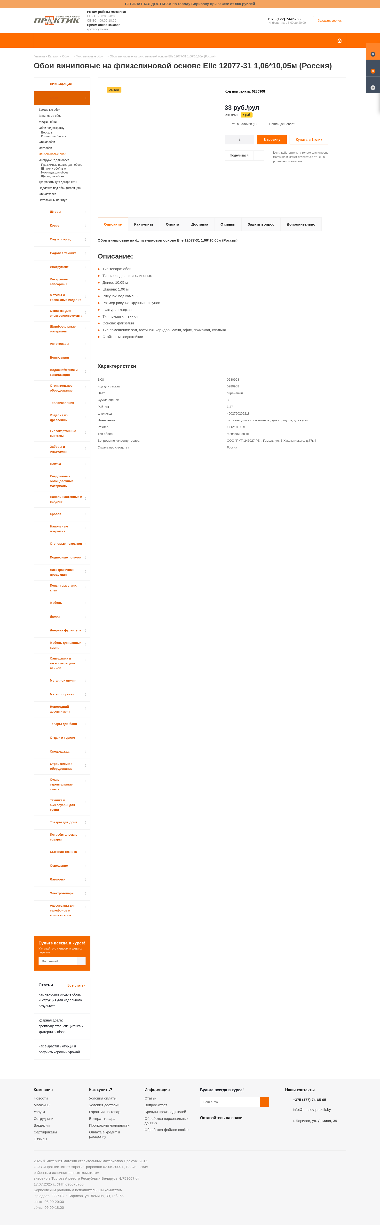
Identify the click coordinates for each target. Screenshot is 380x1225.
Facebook (217, 1129)
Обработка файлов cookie (167, 1130)
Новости (41, 1098)
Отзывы (40, 1139)
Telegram (241, 1129)
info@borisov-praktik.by (312, 1109)
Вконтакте (205, 1129)
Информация (157, 1089)
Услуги (39, 1112)
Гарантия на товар (104, 1112)
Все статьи (76, 985)
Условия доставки (104, 1105)
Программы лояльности (109, 1125)
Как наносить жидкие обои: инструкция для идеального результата (60, 1000)
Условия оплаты (103, 1098)
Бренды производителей (165, 1112)
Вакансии (42, 1125)
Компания (43, 1089)
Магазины (42, 1105)
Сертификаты (45, 1132)
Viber (253, 1129)
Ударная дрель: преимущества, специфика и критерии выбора (61, 1026)
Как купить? (100, 1089)
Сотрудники (43, 1118)
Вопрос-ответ (156, 1105)
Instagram (229, 1129)
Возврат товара (102, 1118)
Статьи (151, 1098)
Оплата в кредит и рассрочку (104, 1134)
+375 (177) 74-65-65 (284, 19)
